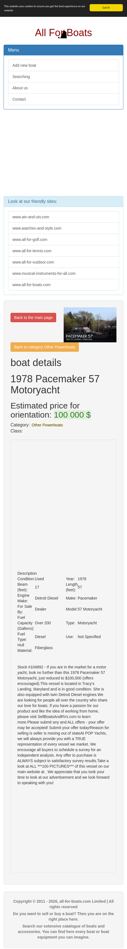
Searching (21, 76)
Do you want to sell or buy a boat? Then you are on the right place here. (63, 916)
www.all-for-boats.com (31, 285)
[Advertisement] (63, 155)
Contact (19, 99)
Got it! (106, 7)
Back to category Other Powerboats (44, 347)
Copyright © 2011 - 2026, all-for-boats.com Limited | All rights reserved (63, 904)
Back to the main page (33, 317)
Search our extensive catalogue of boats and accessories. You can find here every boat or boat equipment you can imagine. (63, 931)
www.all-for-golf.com (29, 239)
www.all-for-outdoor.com (33, 262)
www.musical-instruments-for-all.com (44, 273)
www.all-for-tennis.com (31, 251)
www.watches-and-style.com (36, 228)
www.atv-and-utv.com (30, 217)
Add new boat (24, 65)
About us (20, 88)
